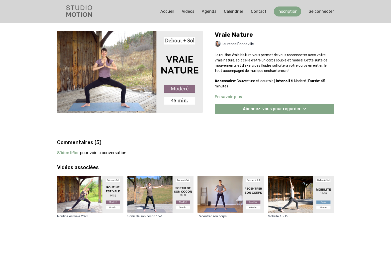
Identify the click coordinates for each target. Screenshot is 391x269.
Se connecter (321, 11)
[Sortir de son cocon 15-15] (160, 216)
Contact (258, 11)
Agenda (209, 11)
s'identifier (68, 152)
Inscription (287, 11)
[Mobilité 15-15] (301, 216)
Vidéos (188, 11)
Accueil (167, 11)
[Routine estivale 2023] (90, 216)
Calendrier (233, 11)
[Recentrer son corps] (230, 216)
